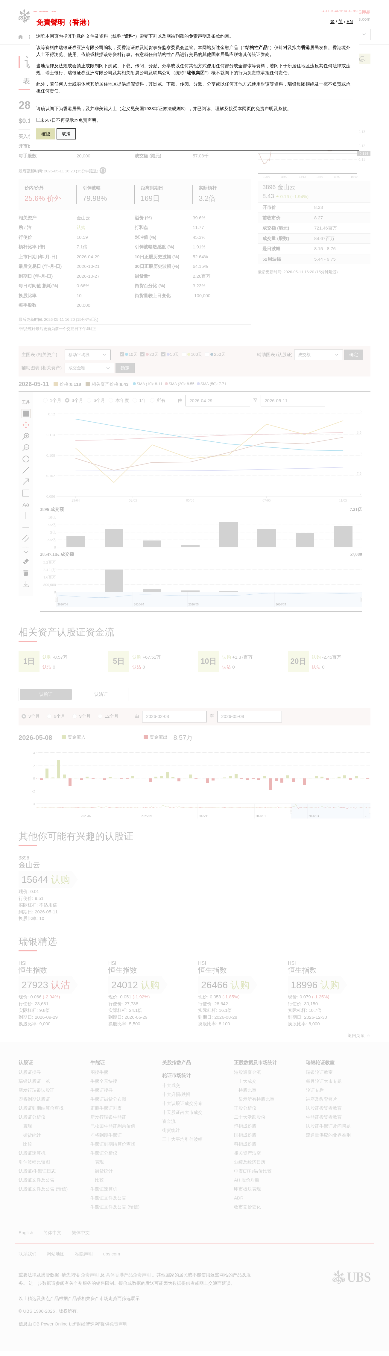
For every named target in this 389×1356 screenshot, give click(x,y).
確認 (45, 133)
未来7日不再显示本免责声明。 (68, 120)
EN (350, 21)
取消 (66, 133)
